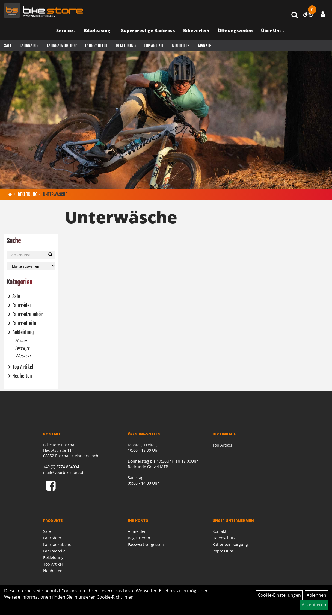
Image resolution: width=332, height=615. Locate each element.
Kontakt (219, 531)
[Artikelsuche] (294, 15)
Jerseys (22, 348)
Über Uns (272, 31)
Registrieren (139, 537)
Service (66, 31)
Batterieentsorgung (230, 544)
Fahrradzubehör (62, 45)
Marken (205, 45)
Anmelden (137, 531)
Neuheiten (181, 45)
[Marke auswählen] (31, 266)
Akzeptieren (314, 605)
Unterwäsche (55, 194)
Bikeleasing (98, 31)
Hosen (21, 340)
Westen (23, 356)
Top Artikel (154, 45)
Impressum (222, 551)
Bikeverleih (196, 31)
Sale (7, 45)
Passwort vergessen (146, 544)
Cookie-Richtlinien (115, 597)
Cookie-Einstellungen (279, 595)
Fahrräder (29, 45)
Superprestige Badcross (148, 31)
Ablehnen (316, 595)
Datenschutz (223, 537)
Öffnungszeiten (235, 31)
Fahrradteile (96, 45)
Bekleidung (126, 45)
